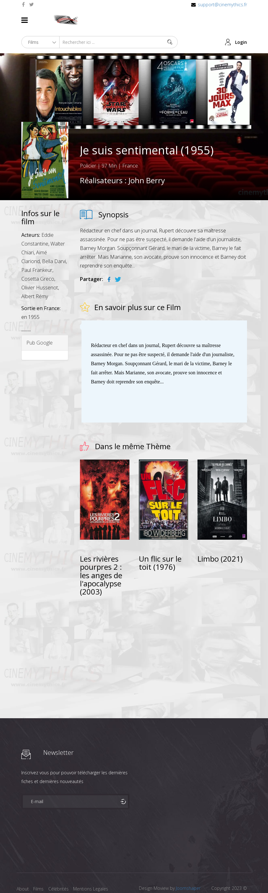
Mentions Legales (95, 867)
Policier (88, 143)
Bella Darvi (54, 239)
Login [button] (241, 20)
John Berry (147, 158)
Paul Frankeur (36, 248)
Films (40, 867)
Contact (25, 877)
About (23, 867)
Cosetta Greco (37, 256)
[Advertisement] (163, 621)
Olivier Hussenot (39, 265)
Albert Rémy (34, 274)
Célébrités (62, 867)
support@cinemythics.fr (222, 5)
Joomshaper (188, 866)
